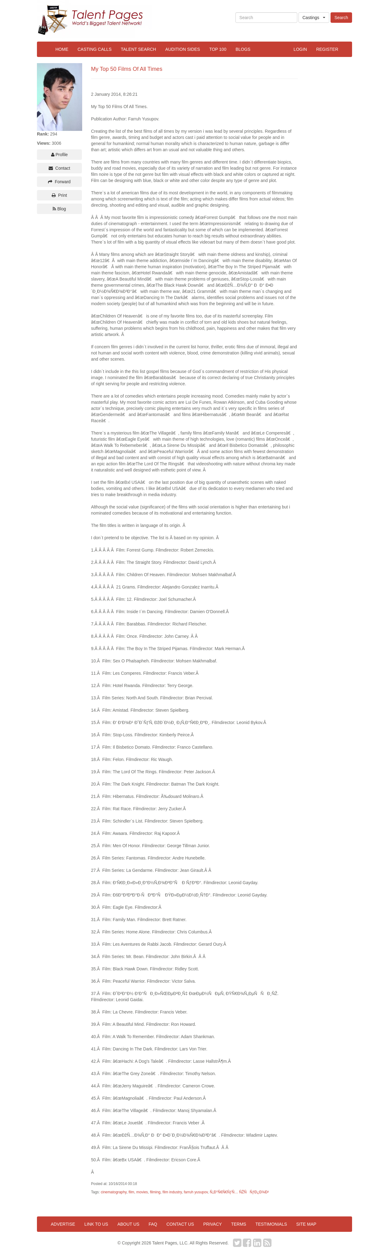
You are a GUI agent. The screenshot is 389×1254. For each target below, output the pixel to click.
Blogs (242, 49)
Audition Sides (182, 49)
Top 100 (218, 49)
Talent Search (138, 49)
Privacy (212, 1224)
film (131, 1192)
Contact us (180, 1224)
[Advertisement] (327, 155)
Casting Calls (94, 49)
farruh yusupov (196, 1192)
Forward (59, 181)
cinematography (113, 1192)
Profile (59, 154)
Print (59, 195)
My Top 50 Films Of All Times (126, 69)
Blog (59, 208)
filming (155, 1192)
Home (61, 49)
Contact (59, 168)
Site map (306, 1224)
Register (327, 49)
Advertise (63, 1224)
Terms (238, 1224)
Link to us (96, 1224)
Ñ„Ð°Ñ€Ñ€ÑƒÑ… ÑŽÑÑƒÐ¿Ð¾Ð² (239, 1192)
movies (142, 1192)
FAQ (153, 1224)
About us (128, 1224)
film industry (172, 1192)
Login (300, 49)
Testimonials (271, 1224)
